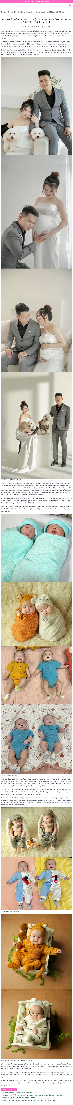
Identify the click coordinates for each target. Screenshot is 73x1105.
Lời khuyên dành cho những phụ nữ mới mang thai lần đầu (19, 1092)
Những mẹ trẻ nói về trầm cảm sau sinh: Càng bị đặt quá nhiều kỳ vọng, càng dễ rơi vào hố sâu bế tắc (32, 1095)
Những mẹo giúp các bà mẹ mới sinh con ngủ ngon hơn (18, 1098)
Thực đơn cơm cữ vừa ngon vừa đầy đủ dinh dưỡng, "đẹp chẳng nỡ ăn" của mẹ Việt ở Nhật (29, 1100)
